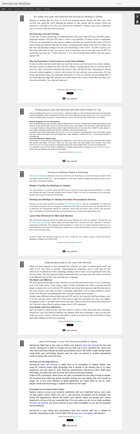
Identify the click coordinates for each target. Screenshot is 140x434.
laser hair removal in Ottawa (100, 147)
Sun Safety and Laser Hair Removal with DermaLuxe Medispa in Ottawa (67, 16)
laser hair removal (98, 115)
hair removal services (73, 204)
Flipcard (10, 9)
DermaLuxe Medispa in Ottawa (76, 26)
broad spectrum (59, 53)
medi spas (98, 269)
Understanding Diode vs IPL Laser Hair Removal (68, 262)
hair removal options (57, 113)
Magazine (17, 9)
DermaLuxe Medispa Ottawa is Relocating (68, 172)
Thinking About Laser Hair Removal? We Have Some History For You (68, 110)
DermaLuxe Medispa (38, 176)
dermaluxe (79, 90)
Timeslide (46, 9)
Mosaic (24, 9)
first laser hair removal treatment (70, 132)
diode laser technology (41, 145)
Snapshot (38, 9)
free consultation (97, 315)
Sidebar (31, 9)
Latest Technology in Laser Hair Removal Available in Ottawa (68, 341)
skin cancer (85, 48)
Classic (3, 9)
